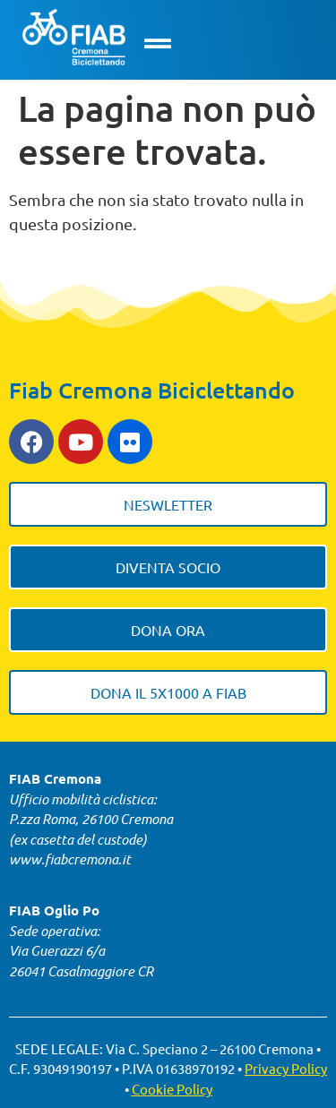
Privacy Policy (286, 1068)
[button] (157, 43)
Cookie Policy (172, 1088)
